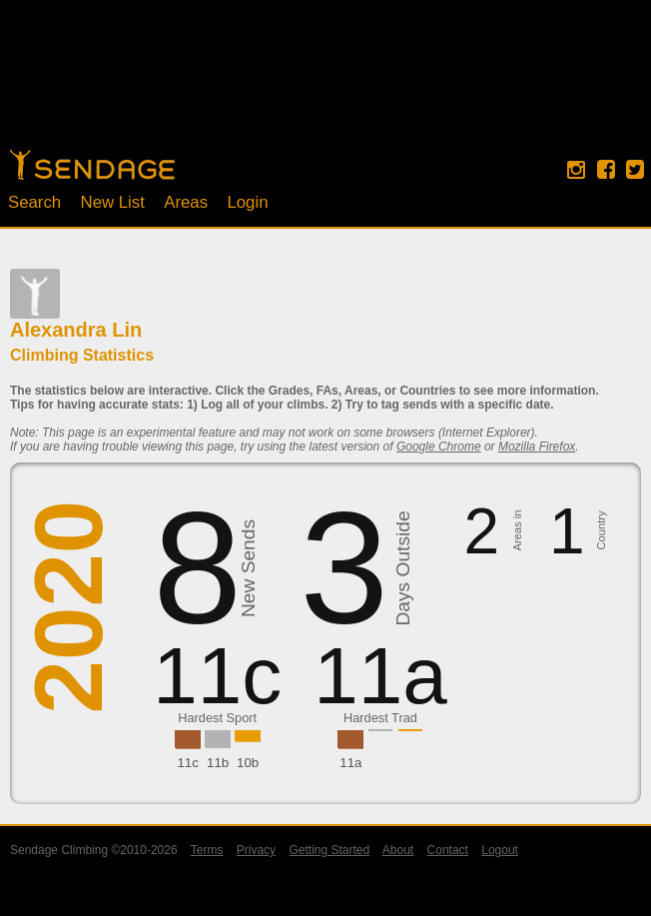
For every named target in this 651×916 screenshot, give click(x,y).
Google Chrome (438, 447)
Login (247, 202)
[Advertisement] (325, 85)
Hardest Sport (217, 717)
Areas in (517, 530)
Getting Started (329, 850)
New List (113, 202)
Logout (499, 850)
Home (92, 165)
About (397, 850)
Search (34, 202)
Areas (186, 202)
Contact (447, 850)
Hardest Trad (380, 717)
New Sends (248, 568)
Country (602, 530)
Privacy (256, 850)
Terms (207, 850)
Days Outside (402, 568)
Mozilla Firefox (536, 447)
